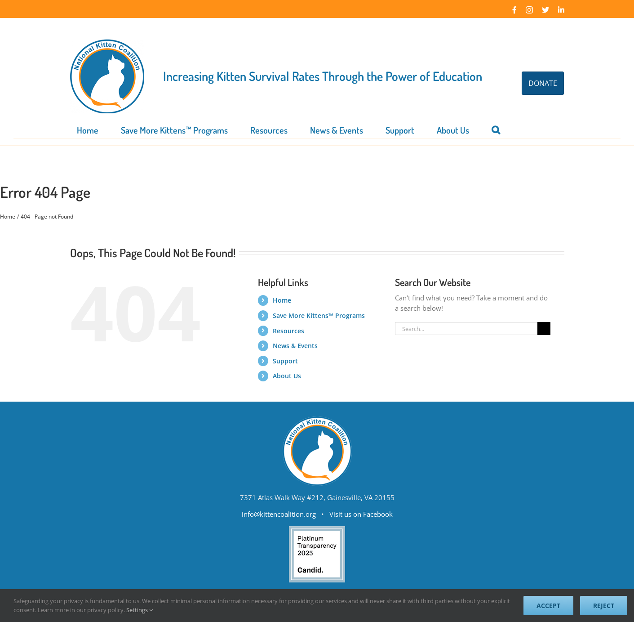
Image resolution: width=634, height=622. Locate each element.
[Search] (543, 328)
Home (282, 300)
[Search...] (466, 328)
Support (285, 361)
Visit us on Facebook (361, 514)
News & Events (295, 345)
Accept (548, 605)
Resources (288, 331)
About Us (287, 375)
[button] (496, 129)
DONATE (542, 83)
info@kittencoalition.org (279, 514)
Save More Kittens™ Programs (319, 315)
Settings (139, 610)
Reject (603, 605)
